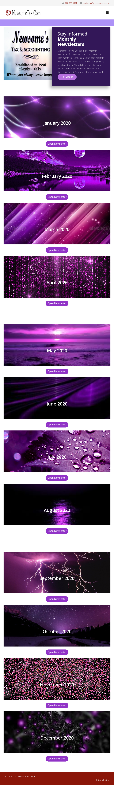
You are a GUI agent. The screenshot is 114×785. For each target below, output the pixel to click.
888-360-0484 (71, 3)
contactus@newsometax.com (96, 3)
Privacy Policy (102, 780)
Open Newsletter (57, 143)
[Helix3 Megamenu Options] (107, 12)
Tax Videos (67, 76)
